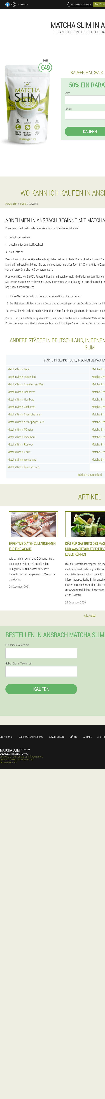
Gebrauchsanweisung (30, 736)
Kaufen (41, 689)
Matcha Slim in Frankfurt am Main (26, 384)
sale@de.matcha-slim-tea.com (14, 753)
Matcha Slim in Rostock (20, 444)
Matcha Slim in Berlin (19, 369)
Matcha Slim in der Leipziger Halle (26, 422)
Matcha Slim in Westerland (22, 459)
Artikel (87, 736)
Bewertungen (56, 736)
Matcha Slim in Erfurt (19, 452)
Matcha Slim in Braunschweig (23, 467)
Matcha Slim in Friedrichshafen (24, 414)
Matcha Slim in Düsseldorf (22, 377)
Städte (73, 736)
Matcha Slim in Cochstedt (21, 407)
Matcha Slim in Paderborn (22, 437)
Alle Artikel (89, 615)
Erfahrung (6, 736)
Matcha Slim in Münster (20, 429)
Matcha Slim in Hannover (21, 392)
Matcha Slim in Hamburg (21, 399)
